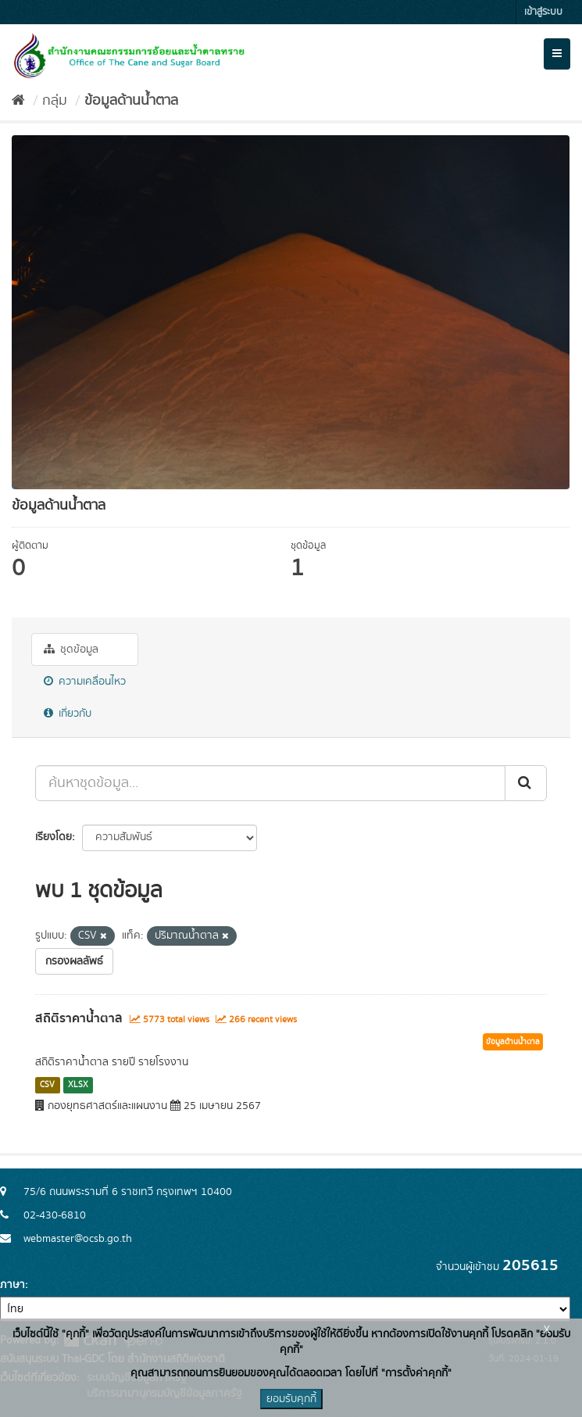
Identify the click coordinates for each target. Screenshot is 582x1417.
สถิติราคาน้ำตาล (79, 1018)
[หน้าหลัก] (18, 101)
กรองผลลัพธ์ (74, 961)
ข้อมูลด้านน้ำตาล (131, 101)
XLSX (78, 1085)
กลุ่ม (54, 101)
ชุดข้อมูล (71, 649)
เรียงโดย (53, 837)
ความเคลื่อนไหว (85, 681)
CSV (47, 1085)
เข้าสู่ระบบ (543, 12)
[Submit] (526, 783)
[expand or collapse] (557, 54)
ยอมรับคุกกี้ (291, 1399)
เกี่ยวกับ (67, 713)
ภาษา (12, 1285)
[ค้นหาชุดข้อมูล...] (270, 783)
